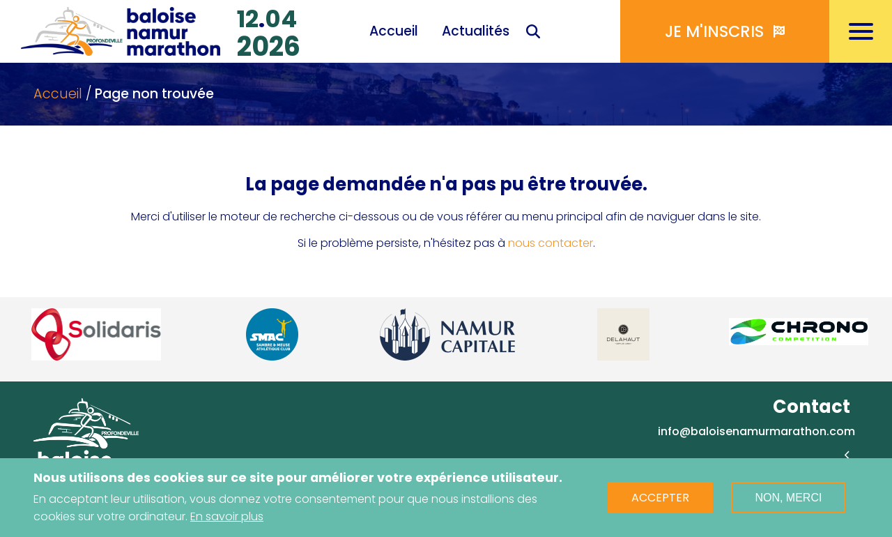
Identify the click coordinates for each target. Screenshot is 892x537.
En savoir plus (226, 518)
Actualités (475, 31)
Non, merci (788, 498)
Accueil (393, 31)
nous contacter (550, 243)
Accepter (660, 498)
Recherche (533, 33)
